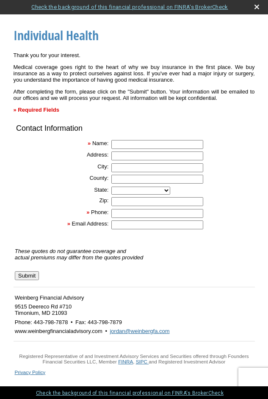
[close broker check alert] (257, 7)
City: (102, 166)
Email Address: (90, 223)
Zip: (104, 200)
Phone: (99, 212)
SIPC (141, 361)
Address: (97, 154)
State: (101, 190)
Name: (100, 143)
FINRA (125, 361)
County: (98, 178)
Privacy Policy (29, 372)
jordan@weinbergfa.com (139, 331)
